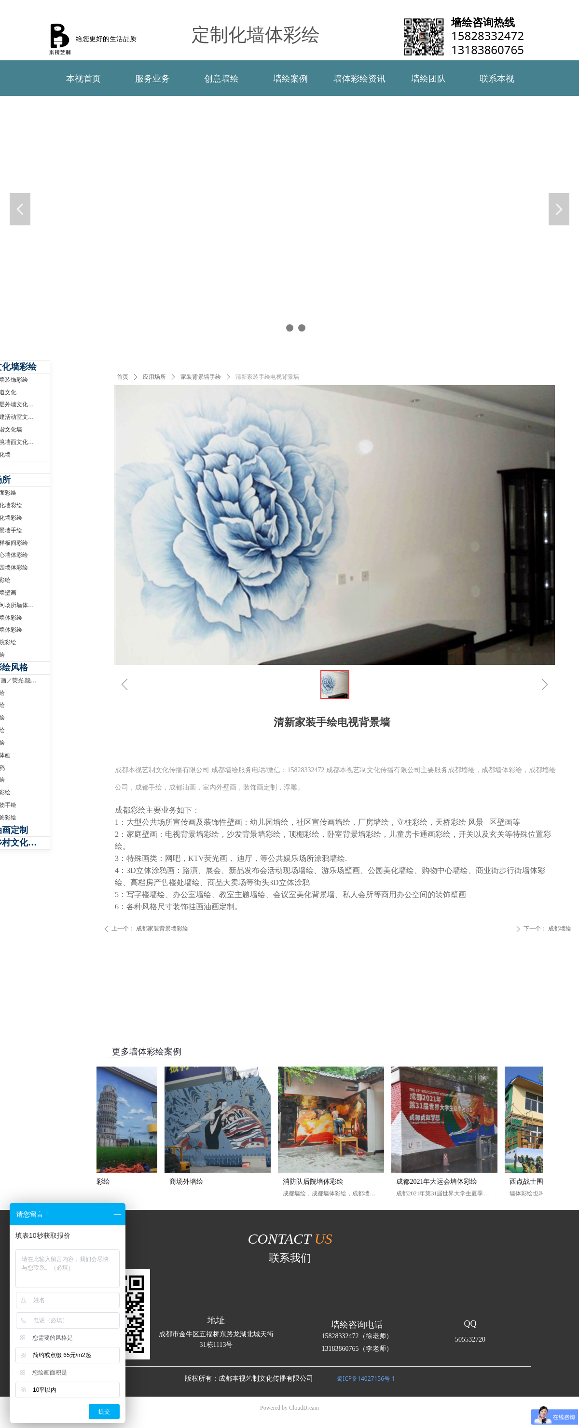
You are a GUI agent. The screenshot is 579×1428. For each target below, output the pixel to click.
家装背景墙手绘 (200, 377)
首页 (122, 377)
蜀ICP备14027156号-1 (366, 1378)
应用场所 (154, 377)
